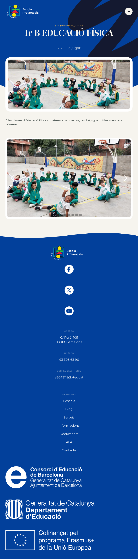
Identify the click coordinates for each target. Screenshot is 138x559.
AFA (69, 442)
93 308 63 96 (69, 359)
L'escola (69, 401)
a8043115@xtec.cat (69, 377)
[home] (24, 11)
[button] (129, 11)
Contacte (69, 450)
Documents (69, 434)
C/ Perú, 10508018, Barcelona (69, 340)
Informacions (69, 425)
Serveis (69, 417)
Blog (69, 409)
